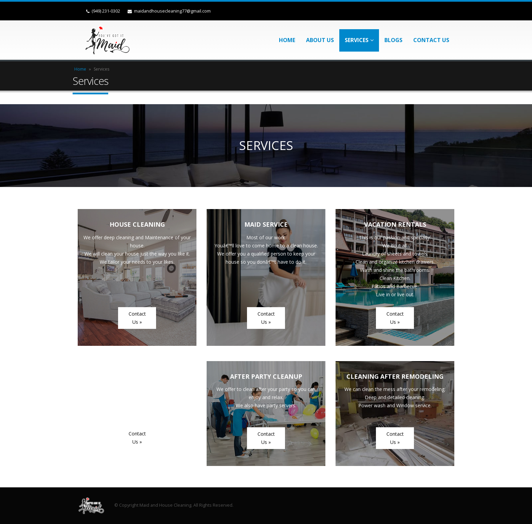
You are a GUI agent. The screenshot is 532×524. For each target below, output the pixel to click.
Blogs (393, 40)
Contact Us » (137, 318)
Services (356, 40)
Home (287, 40)
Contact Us (431, 40)
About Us (320, 40)
